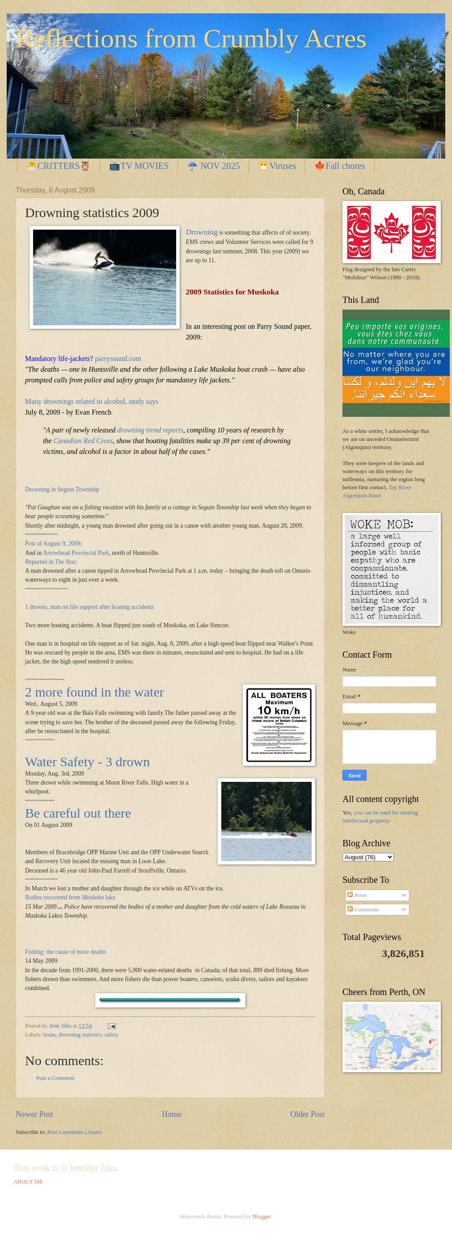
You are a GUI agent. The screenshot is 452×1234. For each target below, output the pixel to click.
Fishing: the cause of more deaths (65, 952)
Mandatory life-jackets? (59, 358)
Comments (363, 910)
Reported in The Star (50, 561)
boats (49, 1035)
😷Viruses (277, 166)
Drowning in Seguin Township (62, 489)
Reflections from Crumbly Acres (191, 38)
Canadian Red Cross (83, 441)
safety (111, 1035)
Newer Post (34, 1114)
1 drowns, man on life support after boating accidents (89, 607)
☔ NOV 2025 (213, 166)
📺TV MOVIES (139, 166)
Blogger (262, 1216)
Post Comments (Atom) (74, 1132)
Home (172, 1114)
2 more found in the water (94, 691)
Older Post (307, 1114)
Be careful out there (78, 813)
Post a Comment (55, 1078)
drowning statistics (80, 1035)
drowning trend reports (150, 430)
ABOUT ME (28, 1182)
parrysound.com (118, 358)
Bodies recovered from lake (70, 897)
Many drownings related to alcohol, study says (91, 401)
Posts (356, 895)
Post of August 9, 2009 (52, 543)
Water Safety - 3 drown (87, 761)
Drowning (202, 231)
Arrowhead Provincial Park (76, 553)
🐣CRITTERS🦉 (58, 166)
